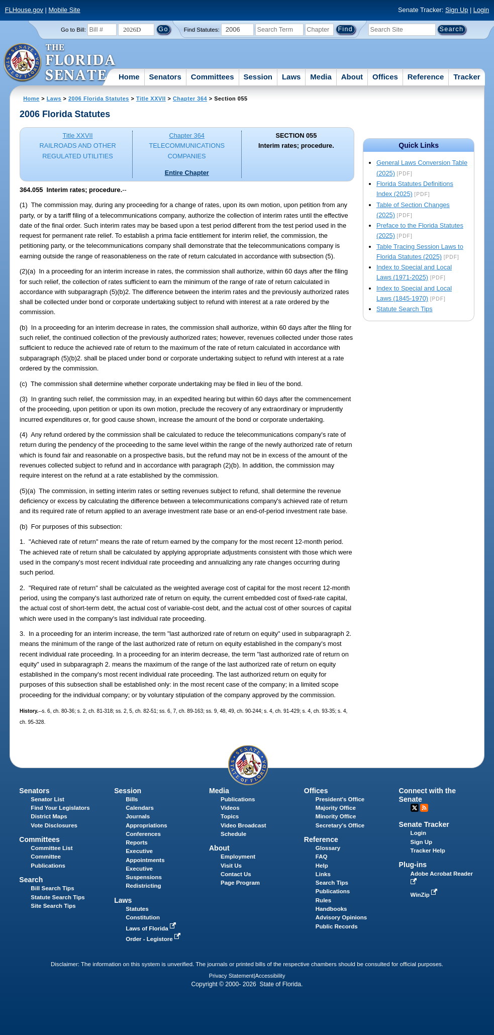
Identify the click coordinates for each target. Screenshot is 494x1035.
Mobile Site (64, 10)
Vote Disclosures (54, 825)
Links (323, 874)
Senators (165, 76)
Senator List (47, 799)
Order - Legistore (154, 939)
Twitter (415, 808)
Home (129, 76)
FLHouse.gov (24, 10)
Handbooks (331, 909)
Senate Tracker (424, 824)
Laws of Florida (152, 928)
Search (31, 880)
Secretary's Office (340, 825)
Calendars (140, 808)
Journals (138, 816)
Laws (291, 76)
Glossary (328, 848)
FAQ (322, 857)
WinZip (425, 895)
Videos (230, 808)
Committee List (51, 848)
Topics (230, 816)
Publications (238, 799)
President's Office (340, 799)
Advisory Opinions (341, 917)
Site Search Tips (53, 906)
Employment (238, 857)
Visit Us (231, 866)
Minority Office (336, 816)
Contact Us (236, 874)
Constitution (143, 917)
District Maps (49, 816)
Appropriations (146, 825)
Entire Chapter (187, 172)
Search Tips (332, 883)
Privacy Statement (231, 976)
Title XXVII (151, 99)
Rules (323, 900)
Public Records (337, 926)
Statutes (137, 909)
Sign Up (456, 10)
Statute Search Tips (404, 309)
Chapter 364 (190, 99)
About (352, 76)
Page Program (240, 883)
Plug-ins (413, 865)
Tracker (466, 76)
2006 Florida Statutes (98, 99)
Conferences (143, 834)
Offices (385, 76)
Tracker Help (428, 851)
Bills (132, 799)
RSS (424, 808)
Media (321, 76)
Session (257, 76)
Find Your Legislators (60, 808)
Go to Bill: (73, 30)
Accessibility (270, 976)
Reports (137, 842)
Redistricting (143, 886)
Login (481, 10)
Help (322, 866)
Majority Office (336, 808)
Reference (426, 76)
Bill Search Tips (52, 888)
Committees (212, 76)
